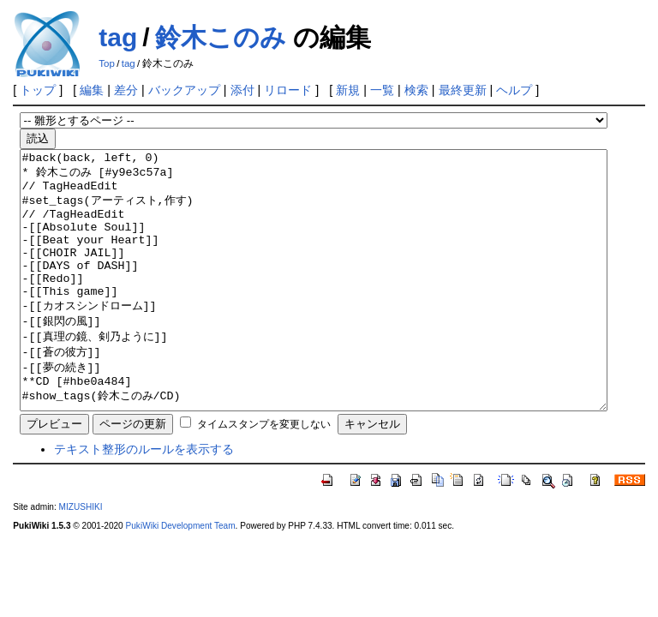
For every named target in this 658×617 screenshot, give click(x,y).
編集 (92, 90)
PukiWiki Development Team (181, 577)
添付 (242, 90)
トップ (38, 90)
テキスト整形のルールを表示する (144, 500)
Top (107, 63)
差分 (126, 90)
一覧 (382, 90)
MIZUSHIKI (81, 558)
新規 (348, 90)
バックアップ (184, 90)
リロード (288, 90)
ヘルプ (514, 90)
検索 (416, 90)
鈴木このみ (220, 37)
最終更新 (463, 90)
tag (118, 37)
